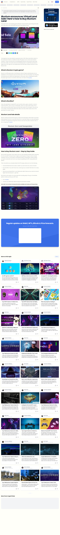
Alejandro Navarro (7, 260)
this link (10, 122)
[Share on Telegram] (9, 53)
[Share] (18, 282)
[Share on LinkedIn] (15, 53)
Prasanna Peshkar (7, 286)
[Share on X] (7, 53)
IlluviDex (30, 77)
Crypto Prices (29, 1)
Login (57, 1)
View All (56, 256)
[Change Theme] (48, 2)
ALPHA (18, 1)
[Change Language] (52, 2)
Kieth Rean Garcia (27, 260)
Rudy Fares (26, 286)
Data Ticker (35, 1)
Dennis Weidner (27, 467)
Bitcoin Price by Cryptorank (49, 29)
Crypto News (23, 1)
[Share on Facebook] (13, 53)
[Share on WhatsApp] (11, 53)
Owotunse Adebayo (8, 363)
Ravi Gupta (26, 363)
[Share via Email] (17, 53)
